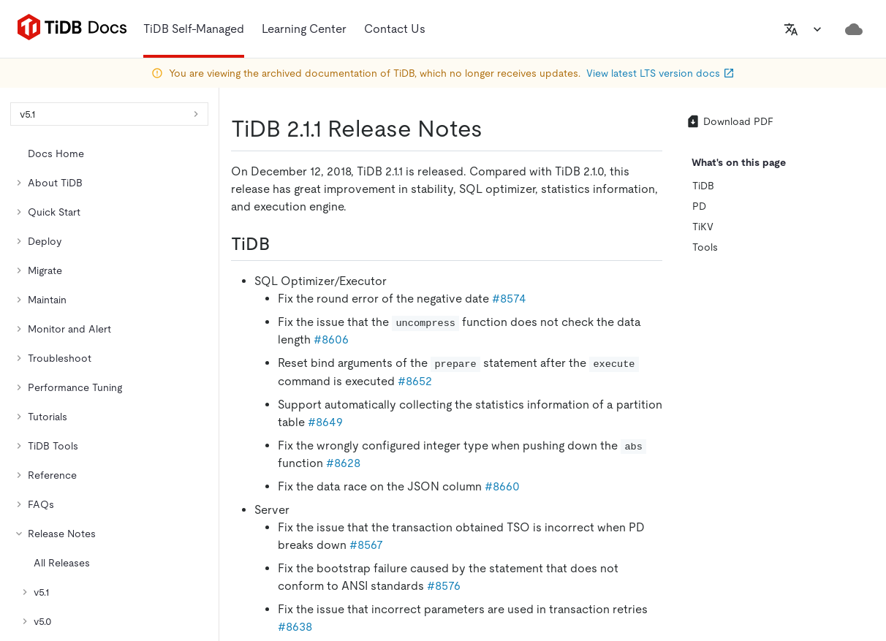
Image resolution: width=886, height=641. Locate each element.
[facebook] (731, 422)
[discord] (793, 422)
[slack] (762, 422)
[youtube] (824, 422)
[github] (639, 422)
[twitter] (670, 422)
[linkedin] (701, 422)
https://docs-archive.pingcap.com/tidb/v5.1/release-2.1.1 (169, 238)
